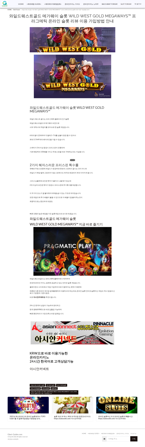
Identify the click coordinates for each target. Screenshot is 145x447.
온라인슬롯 (45, 388)
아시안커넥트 (38, 297)
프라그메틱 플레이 (52, 279)
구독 (134, 439)
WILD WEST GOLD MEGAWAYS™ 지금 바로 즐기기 (66, 224)
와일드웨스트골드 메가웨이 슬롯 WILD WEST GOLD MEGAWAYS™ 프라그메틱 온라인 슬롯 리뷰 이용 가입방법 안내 (54, 392)
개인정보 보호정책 (13, 439)
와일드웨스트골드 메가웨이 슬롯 (53, 219)
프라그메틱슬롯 (61, 385)
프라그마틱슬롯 (35, 388)
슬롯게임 (54, 388)
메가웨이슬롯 (50, 385)
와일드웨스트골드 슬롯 (37, 385)
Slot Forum (16, 9)
